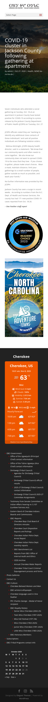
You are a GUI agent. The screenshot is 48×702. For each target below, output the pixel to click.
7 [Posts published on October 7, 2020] (12, 662)
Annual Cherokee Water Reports (28, 564)
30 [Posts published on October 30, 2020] (20, 673)
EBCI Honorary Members (20, 634)
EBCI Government (14, 453)
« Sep (7, 677)
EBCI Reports (15, 518)
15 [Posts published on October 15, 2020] (16, 666)
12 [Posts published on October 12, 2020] (7, 666)
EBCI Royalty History (18, 608)
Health (30, 71)
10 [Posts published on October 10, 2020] (23, 662)
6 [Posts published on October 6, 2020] (9, 662)
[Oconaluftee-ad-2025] (24, 253)
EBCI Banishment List (23, 549)
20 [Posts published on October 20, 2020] (10, 670)
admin (10, 71)
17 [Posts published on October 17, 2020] (23, 666)
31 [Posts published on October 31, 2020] (23, 673)
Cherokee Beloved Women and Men (25, 586)
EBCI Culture (12, 583)
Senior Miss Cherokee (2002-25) (27, 611)
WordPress (24, 698)
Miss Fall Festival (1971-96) (25, 619)
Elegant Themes (24, 695)
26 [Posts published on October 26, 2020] (7, 673)
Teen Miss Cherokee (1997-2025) (28, 615)
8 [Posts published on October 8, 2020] (16, 662)
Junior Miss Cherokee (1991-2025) (28, 627)
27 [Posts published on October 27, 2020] (10, 673)
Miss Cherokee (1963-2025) (25, 623)
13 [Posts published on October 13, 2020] (10, 666)
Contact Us (11, 579)
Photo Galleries (13, 575)
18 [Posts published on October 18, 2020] (26, 666)
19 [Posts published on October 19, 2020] (7, 670)
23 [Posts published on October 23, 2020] (20, 670)
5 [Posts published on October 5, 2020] (6, 662)
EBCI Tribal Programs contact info (21, 642)
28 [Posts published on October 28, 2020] (13, 673)
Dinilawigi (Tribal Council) (21, 470)
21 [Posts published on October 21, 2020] (13, 670)
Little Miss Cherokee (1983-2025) (28, 631)
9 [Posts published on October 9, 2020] (19, 662)
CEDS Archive (19, 560)
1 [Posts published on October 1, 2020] (16, 658)
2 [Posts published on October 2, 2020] (19, 658)
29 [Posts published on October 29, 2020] (16, 673)
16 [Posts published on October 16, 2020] (20, 666)
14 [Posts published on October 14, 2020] (13, 666)
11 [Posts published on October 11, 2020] (26, 662)
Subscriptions (12, 638)
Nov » (13, 677)
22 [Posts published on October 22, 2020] (16, 670)
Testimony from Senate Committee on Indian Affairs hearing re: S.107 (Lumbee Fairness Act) (26, 504)
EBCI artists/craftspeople (20, 590)
